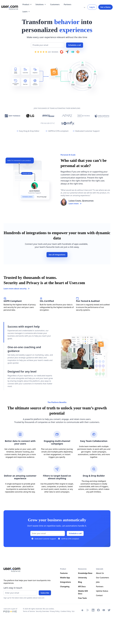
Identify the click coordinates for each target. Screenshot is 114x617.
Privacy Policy (55, 611)
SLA (73, 611)
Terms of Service (29, 611)
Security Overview (42, 611)
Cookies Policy (65, 611)
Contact (99, 595)
